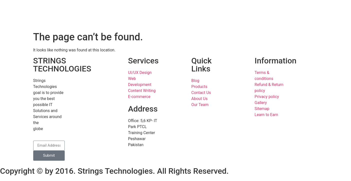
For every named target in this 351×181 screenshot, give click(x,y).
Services (143, 60)
